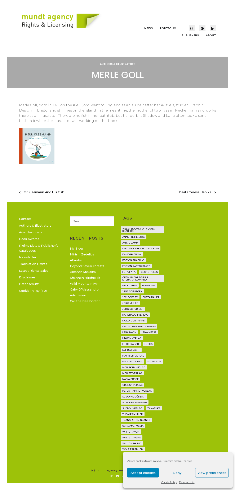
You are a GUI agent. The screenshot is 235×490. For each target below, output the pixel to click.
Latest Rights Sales (33, 271)
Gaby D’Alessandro (84, 289)
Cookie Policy (169, 482)
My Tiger (76, 248)
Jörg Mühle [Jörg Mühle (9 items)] (130, 303)
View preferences (212, 473)
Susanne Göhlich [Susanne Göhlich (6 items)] (134, 396)
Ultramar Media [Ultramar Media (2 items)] (132, 425)
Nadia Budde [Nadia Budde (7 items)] (130, 379)
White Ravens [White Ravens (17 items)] (131, 437)
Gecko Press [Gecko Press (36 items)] (149, 271)
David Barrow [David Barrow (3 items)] (131, 254)
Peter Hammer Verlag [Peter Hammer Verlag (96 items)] (137, 390)
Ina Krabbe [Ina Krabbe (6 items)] (129, 285)
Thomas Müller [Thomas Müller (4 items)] (132, 414)
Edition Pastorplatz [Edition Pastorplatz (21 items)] (136, 266)
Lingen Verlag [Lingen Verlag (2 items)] (132, 338)
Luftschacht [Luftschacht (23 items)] (131, 349)
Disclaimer (27, 277)
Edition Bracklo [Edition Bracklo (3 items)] (133, 260)
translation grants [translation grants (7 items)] (136, 420)
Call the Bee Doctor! (85, 301)
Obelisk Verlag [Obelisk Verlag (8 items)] (132, 384)
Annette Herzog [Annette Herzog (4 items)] (133, 236)
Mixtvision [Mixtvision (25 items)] (154, 361)
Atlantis (76, 260)
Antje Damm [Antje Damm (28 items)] (130, 242)
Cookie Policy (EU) (33, 291)
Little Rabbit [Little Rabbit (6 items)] (130, 344)
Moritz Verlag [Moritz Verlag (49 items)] (132, 373)
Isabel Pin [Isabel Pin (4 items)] (148, 285)
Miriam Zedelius (82, 254)
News (148, 28)
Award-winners (31, 232)
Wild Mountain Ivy (84, 284)
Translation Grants (33, 264)
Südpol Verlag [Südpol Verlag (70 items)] (132, 408)
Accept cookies (143, 473)
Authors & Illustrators (117, 64)
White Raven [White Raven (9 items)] (130, 431)
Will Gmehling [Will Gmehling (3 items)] (132, 443)
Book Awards (29, 239)
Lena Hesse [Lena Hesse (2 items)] (149, 332)
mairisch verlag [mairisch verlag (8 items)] (133, 355)
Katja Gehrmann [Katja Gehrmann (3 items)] (133, 320)
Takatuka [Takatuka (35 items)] (153, 408)
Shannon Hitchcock (85, 278)
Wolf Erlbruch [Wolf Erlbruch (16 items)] (132, 449)
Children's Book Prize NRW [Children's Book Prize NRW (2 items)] (140, 248)
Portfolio (168, 28)
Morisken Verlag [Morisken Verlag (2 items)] (133, 367)
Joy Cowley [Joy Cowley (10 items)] (130, 297)
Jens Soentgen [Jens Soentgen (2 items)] (132, 291)
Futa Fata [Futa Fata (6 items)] (129, 271)
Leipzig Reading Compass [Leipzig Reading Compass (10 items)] (139, 326)
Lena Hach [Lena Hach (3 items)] (129, 332)
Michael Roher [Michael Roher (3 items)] (132, 361)
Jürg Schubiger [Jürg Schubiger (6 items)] (132, 308)
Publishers (190, 35)
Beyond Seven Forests (87, 266)
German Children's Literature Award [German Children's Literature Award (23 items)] (135, 278)
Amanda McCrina (83, 272)
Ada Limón (78, 295)
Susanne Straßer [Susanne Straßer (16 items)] (134, 402)
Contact (25, 219)
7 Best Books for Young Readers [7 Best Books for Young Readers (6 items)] (138, 229)
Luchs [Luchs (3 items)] (148, 344)
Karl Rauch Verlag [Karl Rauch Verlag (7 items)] (135, 314)
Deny (177, 473)
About (211, 35)
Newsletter (27, 257)
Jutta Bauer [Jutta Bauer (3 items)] (151, 297)
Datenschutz (187, 482)
